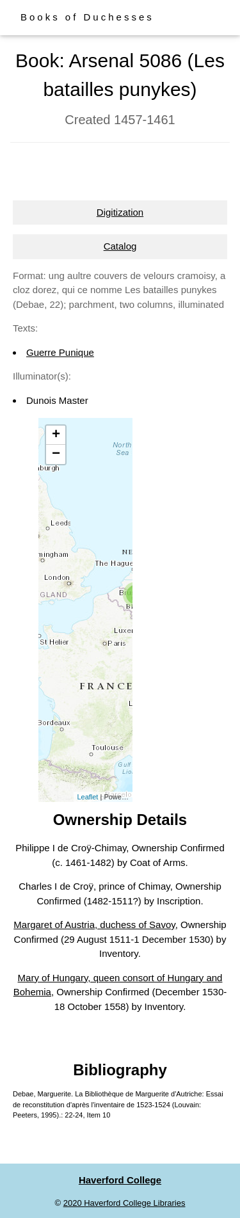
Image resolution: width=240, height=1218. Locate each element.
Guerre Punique (60, 352)
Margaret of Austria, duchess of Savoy (94, 924)
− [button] (56, 454)
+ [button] (56, 435)
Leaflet (87, 797)
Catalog (120, 246)
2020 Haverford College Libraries (124, 1203)
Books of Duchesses (87, 17)
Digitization (120, 212)
